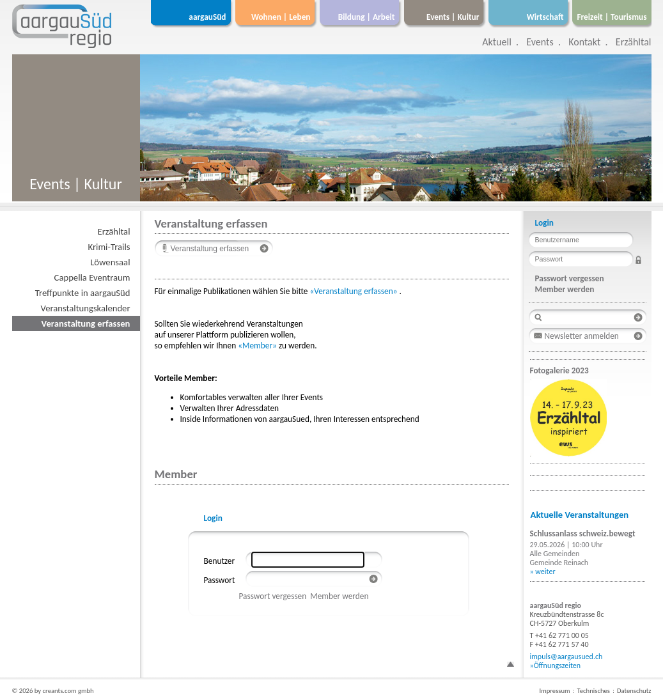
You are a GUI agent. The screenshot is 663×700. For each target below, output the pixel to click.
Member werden (339, 596)
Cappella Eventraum (92, 277)
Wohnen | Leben (281, 17)
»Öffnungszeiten (555, 665)
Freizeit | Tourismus (611, 17)
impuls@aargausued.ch (566, 656)
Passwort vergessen (273, 596)
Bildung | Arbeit (366, 17)
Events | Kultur (452, 17)
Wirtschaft (545, 17)
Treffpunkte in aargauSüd (82, 293)
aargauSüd (207, 17)
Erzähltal (633, 42)
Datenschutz (634, 691)
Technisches (593, 691)
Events (539, 42)
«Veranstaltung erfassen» (353, 291)
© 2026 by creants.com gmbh (53, 691)
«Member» (257, 345)
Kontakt (584, 42)
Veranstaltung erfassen (86, 323)
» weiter (543, 571)
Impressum (554, 691)
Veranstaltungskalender (85, 308)
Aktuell (496, 42)
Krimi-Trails (109, 247)
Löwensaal (110, 262)
